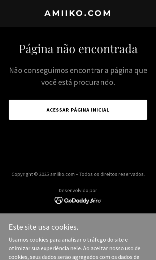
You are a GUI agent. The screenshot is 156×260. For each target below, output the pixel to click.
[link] (78, 13)
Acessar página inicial (78, 110)
